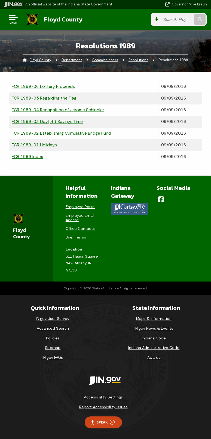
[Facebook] (161, 199)
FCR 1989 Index (27, 156)
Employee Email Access (80, 217)
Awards (153, 357)
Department (72, 60)
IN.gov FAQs (52, 357)
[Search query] (177, 19)
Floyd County (63, 19)
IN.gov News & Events (153, 328)
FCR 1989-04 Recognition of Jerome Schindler (58, 110)
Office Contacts (80, 228)
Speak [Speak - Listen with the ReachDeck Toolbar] (102, 422)
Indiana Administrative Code (153, 347)
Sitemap (52, 347)
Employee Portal (80, 206)
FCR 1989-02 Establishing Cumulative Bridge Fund (61, 133)
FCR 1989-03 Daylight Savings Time (47, 121)
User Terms (76, 237)
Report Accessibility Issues (103, 406)
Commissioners (105, 60)
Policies (53, 337)
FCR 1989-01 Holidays (34, 145)
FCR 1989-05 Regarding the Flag (44, 98)
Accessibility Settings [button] (103, 397)
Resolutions (138, 60)
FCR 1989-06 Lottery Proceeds (43, 86)
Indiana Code (154, 337)
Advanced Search (53, 328)
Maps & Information (154, 318)
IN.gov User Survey (52, 318)
